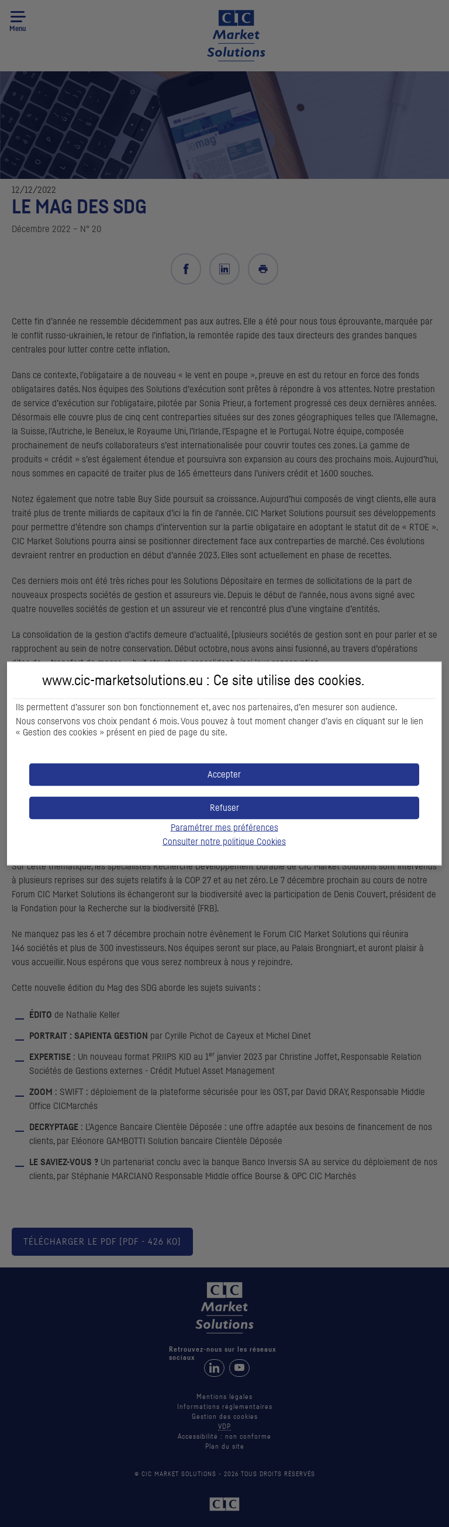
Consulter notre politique (224, 842)
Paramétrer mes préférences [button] (224, 827)
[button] (224, 774)
